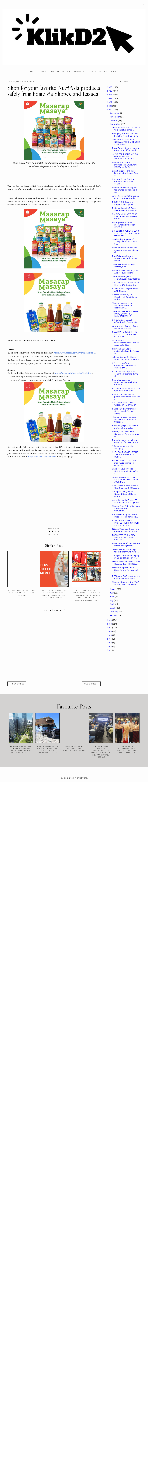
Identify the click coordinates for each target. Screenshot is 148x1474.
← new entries (17, 684)
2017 (109, 628)
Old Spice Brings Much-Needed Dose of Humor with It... (124, 494)
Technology (79, 71)
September (115, 124)
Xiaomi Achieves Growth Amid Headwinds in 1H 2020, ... (126, 562)
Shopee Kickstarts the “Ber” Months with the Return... (125, 583)
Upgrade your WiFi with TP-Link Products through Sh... (126, 501)
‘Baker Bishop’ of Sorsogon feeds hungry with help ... (125, 550)
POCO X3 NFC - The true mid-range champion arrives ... (124, 462)
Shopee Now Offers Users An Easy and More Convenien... (126, 508)
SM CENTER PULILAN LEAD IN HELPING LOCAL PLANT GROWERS (126, 233)
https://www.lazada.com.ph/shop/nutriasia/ (74, 353)
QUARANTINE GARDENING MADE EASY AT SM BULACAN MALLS (125, 313)
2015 (109, 635)
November (115, 117)
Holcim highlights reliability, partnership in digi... (125, 426)
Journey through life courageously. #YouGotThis (126, 277)
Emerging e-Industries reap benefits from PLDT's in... (125, 134)
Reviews (66, 71)
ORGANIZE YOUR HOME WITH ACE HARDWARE (124, 404)
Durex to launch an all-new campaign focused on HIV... (126, 441)
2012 (109, 646)
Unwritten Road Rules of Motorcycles (123, 265)
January (114, 615)
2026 (110, 87)
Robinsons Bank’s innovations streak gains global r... (126, 544)
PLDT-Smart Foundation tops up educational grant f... (126, 389)
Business (54, 71)
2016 (109, 631)
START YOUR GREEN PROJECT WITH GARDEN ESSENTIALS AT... (125, 522)
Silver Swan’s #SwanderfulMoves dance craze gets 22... (125, 342)
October (114, 120)
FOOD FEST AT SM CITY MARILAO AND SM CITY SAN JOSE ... (124, 537)
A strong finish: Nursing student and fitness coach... (123, 181)
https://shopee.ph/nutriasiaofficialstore (73, 373)
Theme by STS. (81, 778)
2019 (109, 620)
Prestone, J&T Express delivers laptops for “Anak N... (125, 351)
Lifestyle (33, 71)
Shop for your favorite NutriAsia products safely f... (125, 471)
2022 (110, 102)
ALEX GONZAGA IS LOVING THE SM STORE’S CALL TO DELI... (126, 454)
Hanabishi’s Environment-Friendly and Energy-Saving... (124, 411)
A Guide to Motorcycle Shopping (122, 447)
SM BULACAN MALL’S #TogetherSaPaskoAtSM (124, 321)
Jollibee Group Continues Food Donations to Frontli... (126, 358)
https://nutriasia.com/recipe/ (42, 456)
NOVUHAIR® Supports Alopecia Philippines (122, 203)
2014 (109, 639)
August (113, 589)
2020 (110, 110)
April (112, 604)
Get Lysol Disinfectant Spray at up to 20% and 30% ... (125, 556)
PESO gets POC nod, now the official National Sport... (126, 577)
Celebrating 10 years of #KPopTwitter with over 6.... (124, 241)
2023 (110, 98)
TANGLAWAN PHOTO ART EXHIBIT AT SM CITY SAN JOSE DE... (125, 479)
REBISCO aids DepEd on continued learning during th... (125, 374)
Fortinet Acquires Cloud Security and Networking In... (125, 570)
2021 (109, 106)
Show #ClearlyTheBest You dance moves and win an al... (125, 250)
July (112, 593)
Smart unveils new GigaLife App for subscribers (125, 271)
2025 (110, 91)
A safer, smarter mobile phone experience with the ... (126, 396)
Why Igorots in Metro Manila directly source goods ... (125, 197)
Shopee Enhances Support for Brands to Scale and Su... (125, 190)
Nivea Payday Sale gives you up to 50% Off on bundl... (125, 149)
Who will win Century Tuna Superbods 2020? (125, 327)
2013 (109, 643)
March (113, 608)
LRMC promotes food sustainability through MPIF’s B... (123, 224)
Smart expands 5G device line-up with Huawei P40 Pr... (125, 173)
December (115, 113)
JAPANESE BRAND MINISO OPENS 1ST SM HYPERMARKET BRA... (125, 156)
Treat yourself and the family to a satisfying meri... (126, 128)
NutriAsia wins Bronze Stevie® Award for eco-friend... (124, 258)
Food (44, 71)
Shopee (57, 534)
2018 (109, 624)
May (112, 600)
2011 (109, 650)
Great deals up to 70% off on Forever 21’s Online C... (125, 283)
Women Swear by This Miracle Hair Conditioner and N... (124, 297)
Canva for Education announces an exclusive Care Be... (124, 382)
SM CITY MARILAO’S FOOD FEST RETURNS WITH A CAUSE (124, 216)
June (112, 597)
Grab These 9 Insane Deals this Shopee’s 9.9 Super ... (125, 487)
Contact (103, 71)
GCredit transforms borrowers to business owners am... (124, 365)
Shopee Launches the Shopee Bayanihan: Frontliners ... (122, 305)
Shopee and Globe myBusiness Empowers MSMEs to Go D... (124, 164)
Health (92, 71)
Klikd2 (63, 778)
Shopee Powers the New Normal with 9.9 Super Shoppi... (124, 419)
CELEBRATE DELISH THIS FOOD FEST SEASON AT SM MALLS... (125, 334)
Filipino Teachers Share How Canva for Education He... (125, 530)
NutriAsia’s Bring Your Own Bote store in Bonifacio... (125, 515)
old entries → (91, 684)
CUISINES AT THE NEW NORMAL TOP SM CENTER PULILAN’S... (126, 142)
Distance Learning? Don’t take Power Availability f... (125, 209)
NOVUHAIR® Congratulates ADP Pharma (125, 290)
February (114, 612)
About (114, 71)
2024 (110, 95)
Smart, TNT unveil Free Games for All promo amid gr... (125, 434)
